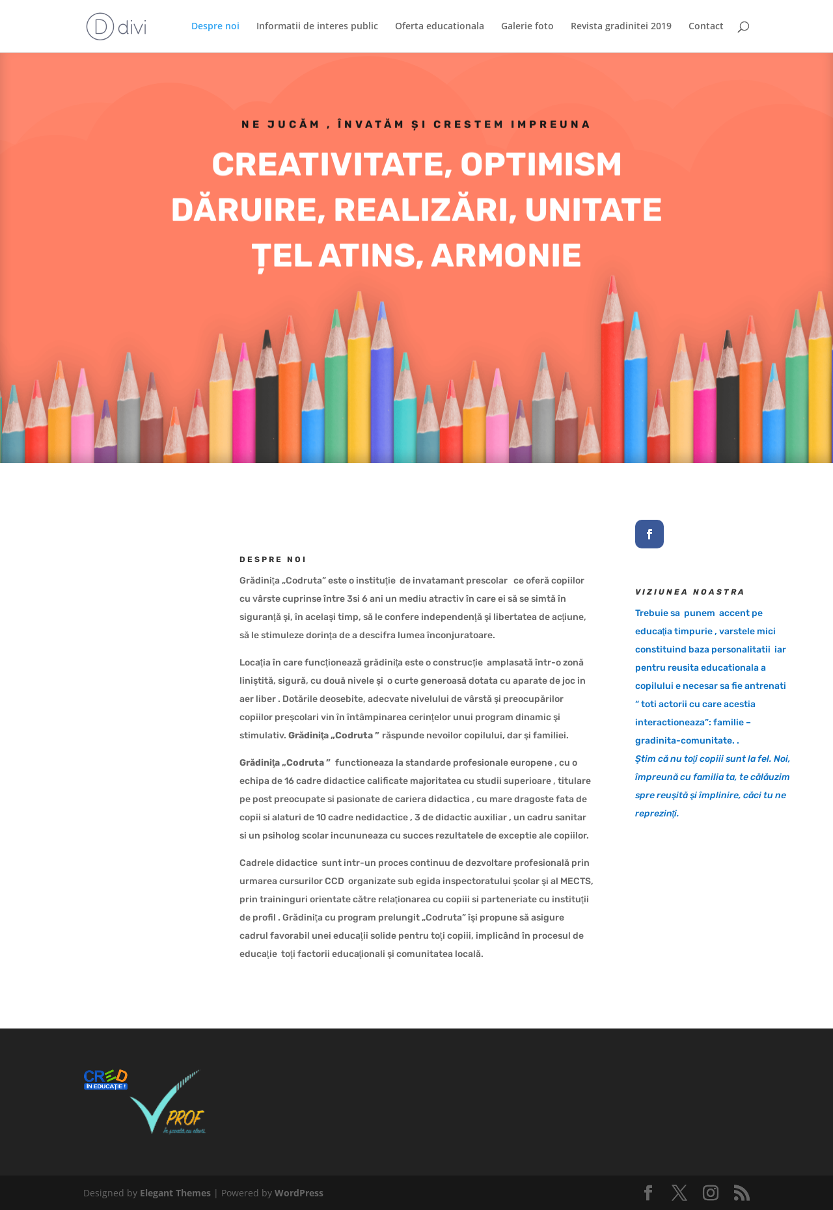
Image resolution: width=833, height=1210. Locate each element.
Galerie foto (527, 26)
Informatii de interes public (317, 26)
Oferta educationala (439, 26)
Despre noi (215, 26)
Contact (706, 26)
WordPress (299, 1193)
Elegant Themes (175, 1193)
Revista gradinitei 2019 (621, 26)
